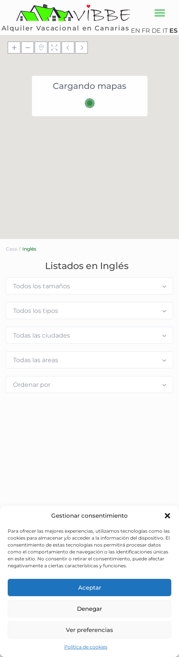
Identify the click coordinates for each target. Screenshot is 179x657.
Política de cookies (85, 647)
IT (165, 30)
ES (173, 30)
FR (146, 30)
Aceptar (89, 587)
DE (156, 30)
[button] (167, 516)
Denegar (89, 608)
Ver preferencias (89, 630)
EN (135, 30)
